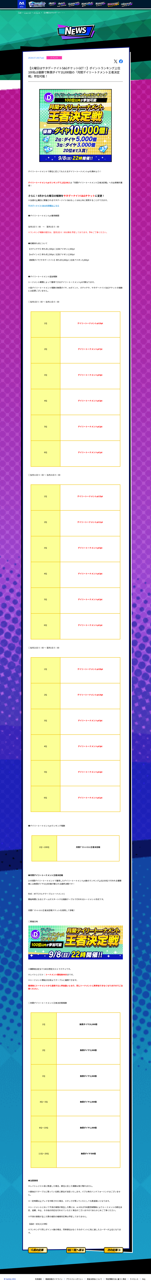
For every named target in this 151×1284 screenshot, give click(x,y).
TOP (20, 12)
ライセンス (134, 1279)
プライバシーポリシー (74, 1279)
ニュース (27, 12)
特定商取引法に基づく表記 (116, 1279)
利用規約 (38, 1279)
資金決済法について (94, 1279)
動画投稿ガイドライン (54, 1279)
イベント (36, 12)
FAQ (143, 1279)
